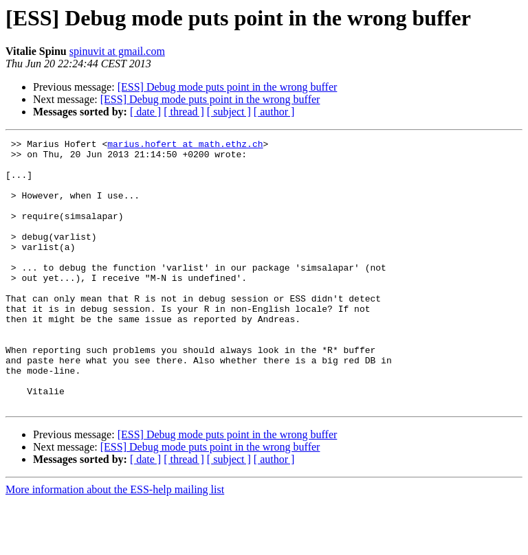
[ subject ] (229, 111)
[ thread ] (184, 111)
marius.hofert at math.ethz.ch (185, 145)
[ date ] (145, 111)
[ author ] (274, 111)
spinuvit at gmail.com (117, 51)
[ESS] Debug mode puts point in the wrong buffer (228, 87)
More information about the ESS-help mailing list (115, 543)
